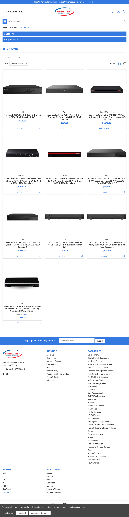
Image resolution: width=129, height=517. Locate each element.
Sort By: (5, 63)
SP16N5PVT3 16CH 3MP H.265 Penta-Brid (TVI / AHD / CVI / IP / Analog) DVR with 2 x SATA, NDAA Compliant (22, 181)
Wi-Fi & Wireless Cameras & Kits (100, 374)
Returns (49, 476)
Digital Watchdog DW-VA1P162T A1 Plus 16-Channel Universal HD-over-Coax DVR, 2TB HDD (107, 117)
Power (90, 437)
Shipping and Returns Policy (57, 374)
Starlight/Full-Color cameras (99, 358)
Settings (9, 513)
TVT (4, 480)
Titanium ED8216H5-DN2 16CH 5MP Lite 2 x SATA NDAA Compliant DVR (22, 116)
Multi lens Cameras (95, 361)
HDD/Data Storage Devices (99, 447)
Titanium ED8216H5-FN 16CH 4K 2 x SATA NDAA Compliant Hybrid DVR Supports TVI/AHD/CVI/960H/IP (106, 181)
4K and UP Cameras (96, 406)
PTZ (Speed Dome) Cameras (99, 422)
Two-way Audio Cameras (98, 368)
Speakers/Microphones (97, 457)
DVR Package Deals (95, 393)
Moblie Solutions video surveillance (102, 428)
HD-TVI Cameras (94, 412)
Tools (90, 450)
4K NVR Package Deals (97, 383)
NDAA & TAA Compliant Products (101, 364)
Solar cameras (94, 355)
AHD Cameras (93, 418)
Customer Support (54, 361)
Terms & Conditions (54, 377)
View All (6, 492)
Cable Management (96, 434)
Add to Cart (104, 128)
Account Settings (53, 492)
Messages (50, 480)
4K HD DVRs (92, 399)
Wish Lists (50, 486)
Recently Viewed (53, 489)
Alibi (4, 473)
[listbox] (18, 63)
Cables (90, 431)
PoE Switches (93, 463)
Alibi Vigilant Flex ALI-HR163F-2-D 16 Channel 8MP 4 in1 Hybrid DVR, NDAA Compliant (64, 117)
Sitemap (50, 380)
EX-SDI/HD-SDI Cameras (98, 377)
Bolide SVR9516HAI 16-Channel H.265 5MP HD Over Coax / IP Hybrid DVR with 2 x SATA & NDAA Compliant (65, 181)
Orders (49, 473)
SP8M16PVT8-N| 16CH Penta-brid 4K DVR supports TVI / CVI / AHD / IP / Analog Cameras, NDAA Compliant (22, 309)
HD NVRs (91, 390)
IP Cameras (92, 409)
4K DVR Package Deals (97, 396)
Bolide (5, 483)
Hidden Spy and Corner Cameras (101, 425)
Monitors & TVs (94, 460)
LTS (4, 476)
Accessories (93, 441)
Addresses (50, 483)
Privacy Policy (52, 371)
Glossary (50, 368)
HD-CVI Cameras (94, 415)
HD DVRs (91, 403)
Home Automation (95, 444)
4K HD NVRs (92, 387)
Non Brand (7, 489)
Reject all (22, 513)
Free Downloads (52, 364)
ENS (4, 486)
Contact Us (51, 358)
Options (19, 128)
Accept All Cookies (40, 513)
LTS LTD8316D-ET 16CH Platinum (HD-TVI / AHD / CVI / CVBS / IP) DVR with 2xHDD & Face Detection (106, 245)
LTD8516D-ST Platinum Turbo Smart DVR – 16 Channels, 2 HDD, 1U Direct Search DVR (64, 245)
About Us (50, 355)
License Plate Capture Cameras (101, 371)
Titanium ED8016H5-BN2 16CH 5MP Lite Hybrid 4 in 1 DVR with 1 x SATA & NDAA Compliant (22, 245)
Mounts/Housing (94, 453)
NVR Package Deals (95, 380)
